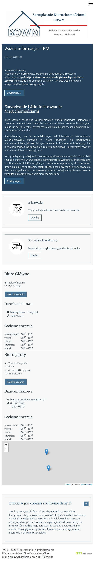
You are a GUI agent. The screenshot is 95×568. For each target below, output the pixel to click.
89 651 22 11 (17, 315)
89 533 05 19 (17, 406)
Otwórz (35, 217)
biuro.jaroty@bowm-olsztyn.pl (27, 399)
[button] (86, 503)
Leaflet (68, 484)
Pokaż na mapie (15, 294)
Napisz (34, 255)
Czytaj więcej (14, 92)
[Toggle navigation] (90, 3)
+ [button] (6, 445)
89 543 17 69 (17, 403)
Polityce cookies (37, 532)
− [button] (6, 449)
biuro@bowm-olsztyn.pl (24, 312)
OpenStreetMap (86, 484)
